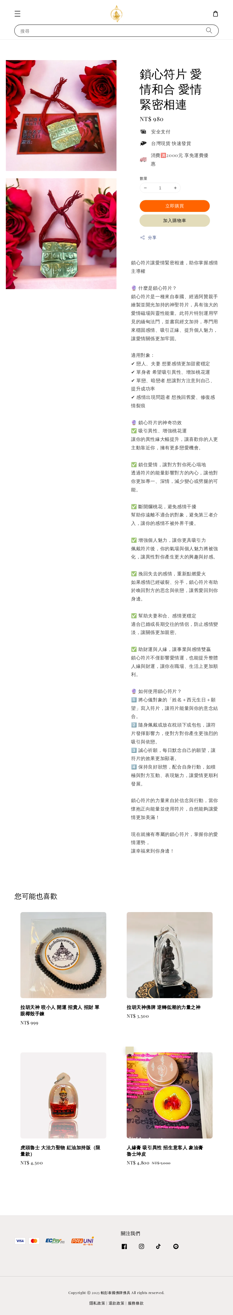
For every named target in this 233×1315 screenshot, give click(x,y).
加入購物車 (174, 220)
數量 (144, 178)
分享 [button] (148, 237)
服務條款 (136, 1302)
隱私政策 (97, 1302)
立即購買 (174, 206)
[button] (17, 13)
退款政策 (117, 1302)
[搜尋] (209, 30)
